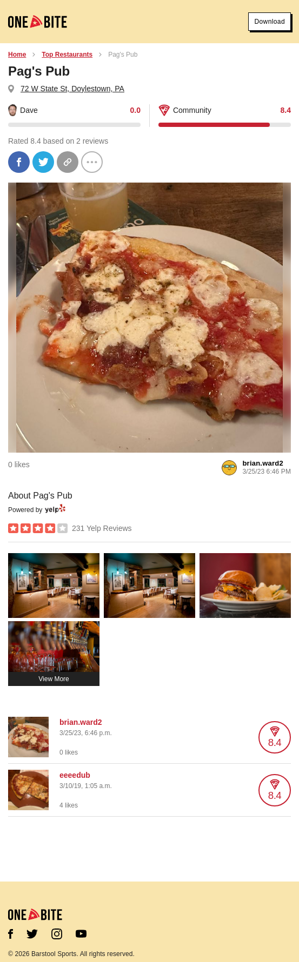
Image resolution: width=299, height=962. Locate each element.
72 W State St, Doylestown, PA (72, 88)
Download (269, 21)
